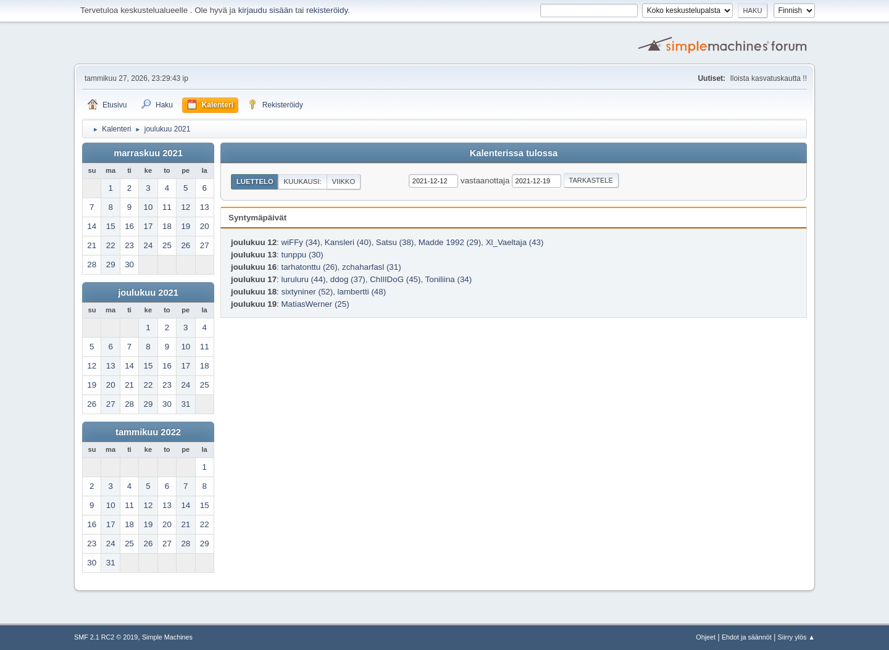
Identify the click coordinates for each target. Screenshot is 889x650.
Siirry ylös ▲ (796, 637)
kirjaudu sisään (265, 10)
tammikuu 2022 (148, 432)
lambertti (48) (362, 291)
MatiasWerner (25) (315, 304)
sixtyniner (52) (307, 291)
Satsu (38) (395, 242)
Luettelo (254, 181)
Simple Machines (167, 637)
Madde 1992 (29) (450, 242)
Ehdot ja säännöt (747, 637)
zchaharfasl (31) (371, 267)
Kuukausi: (303, 181)
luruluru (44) (303, 279)
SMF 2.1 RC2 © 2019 (106, 637)
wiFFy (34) (300, 242)
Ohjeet (706, 637)
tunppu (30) (302, 254)
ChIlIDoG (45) (395, 279)
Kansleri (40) (348, 242)
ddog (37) (347, 279)
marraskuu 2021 (148, 153)
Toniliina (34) (448, 279)
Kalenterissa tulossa (514, 153)
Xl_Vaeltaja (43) (515, 242)
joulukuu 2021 (148, 293)
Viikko (343, 181)
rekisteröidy (327, 10)
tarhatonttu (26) (309, 267)
